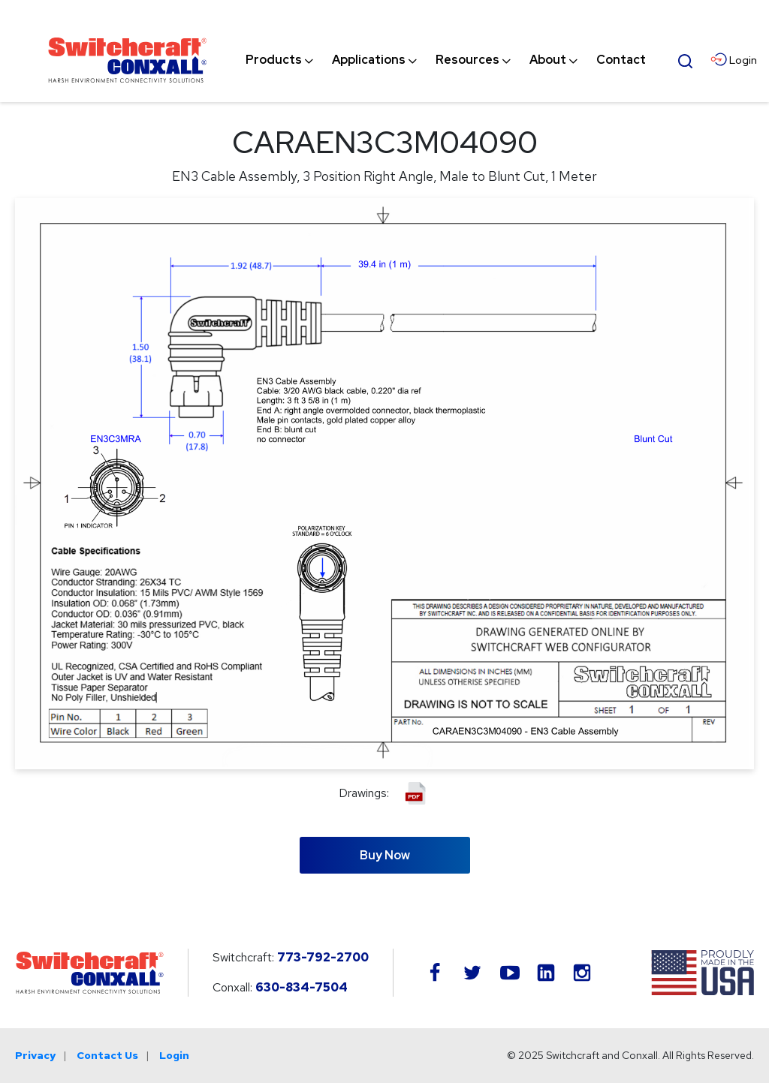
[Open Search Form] (685, 59)
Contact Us (107, 1055)
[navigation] (446, 60)
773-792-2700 (323, 957)
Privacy (35, 1055)
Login (174, 1055)
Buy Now (385, 855)
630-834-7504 (301, 987)
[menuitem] (274, 60)
